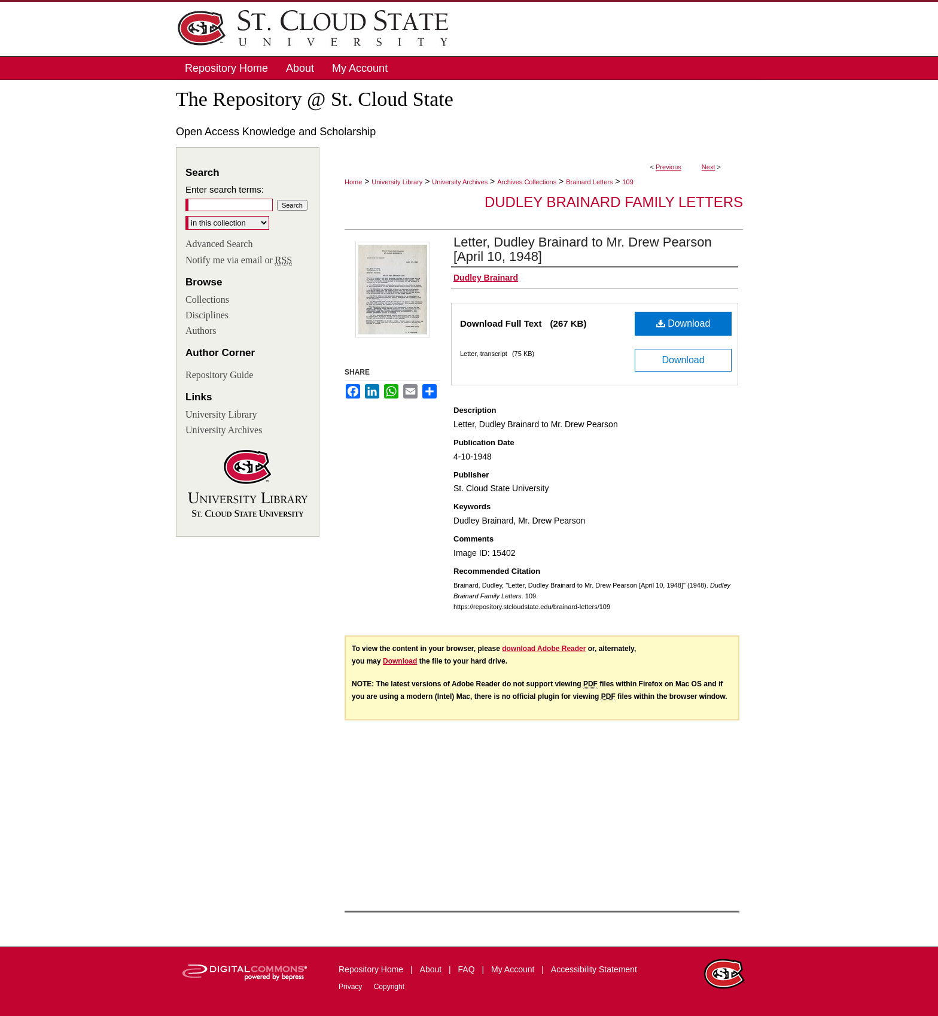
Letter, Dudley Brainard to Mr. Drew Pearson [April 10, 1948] (582, 249)
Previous (668, 167)
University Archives (460, 181)
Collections (207, 299)
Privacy (351, 986)
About (432, 969)
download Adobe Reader (544, 648)
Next (708, 167)
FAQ (467, 969)
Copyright (389, 986)
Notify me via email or (238, 260)
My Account (514, 969)
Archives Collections (526, 181)
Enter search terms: (224, 189)
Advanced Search (218, 244)
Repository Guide (219, 375)
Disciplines (207, 315)
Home (353, 181)
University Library (396, 181)
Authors (201, 331)
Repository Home (372, 969)
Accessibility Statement (594, 969)
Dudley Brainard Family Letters (614, 202)
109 (627, 181)
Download (683, 323)
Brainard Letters (589, 181)
